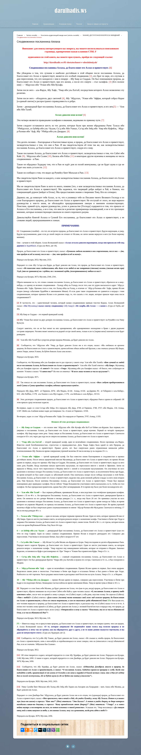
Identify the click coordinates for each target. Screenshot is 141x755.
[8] (68, 131)
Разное (79, 24)
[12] (45, 167)
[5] (114, 106)
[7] (102, 120)
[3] (110, 82)
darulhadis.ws (70, 10)
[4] (63, 98)
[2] (90, 76)
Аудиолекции (48, 24)
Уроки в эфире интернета (97, 24)
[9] (23, 156)
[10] (49, 156)
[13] (86, 172)
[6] (84, 115)
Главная (35, 24)
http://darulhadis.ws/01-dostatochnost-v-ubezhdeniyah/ (70, 62)
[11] (72, 156)
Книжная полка (65, 24)
